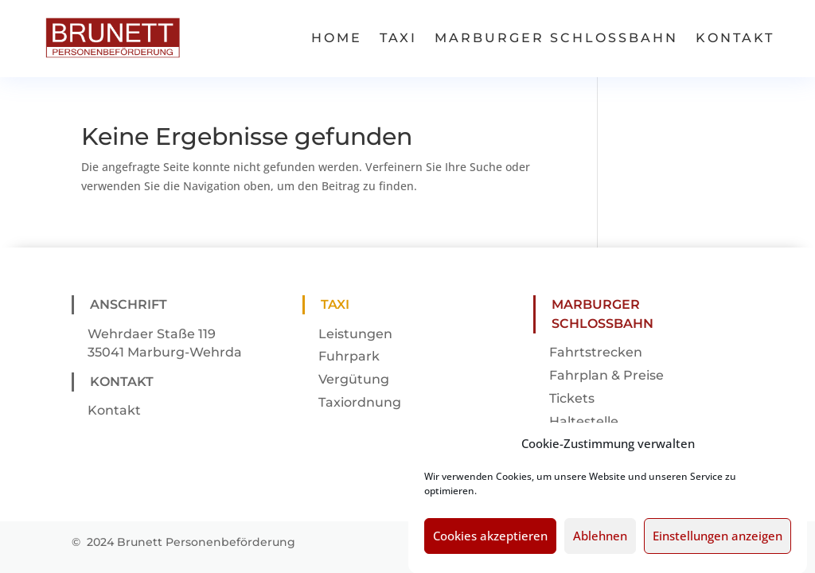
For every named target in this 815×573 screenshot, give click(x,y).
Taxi (398, 37)
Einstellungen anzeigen (717, 544)
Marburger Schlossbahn (556, 37)
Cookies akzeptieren (490, 544)
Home (336, 37)
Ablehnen (600, 544)
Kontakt (735, 37)
